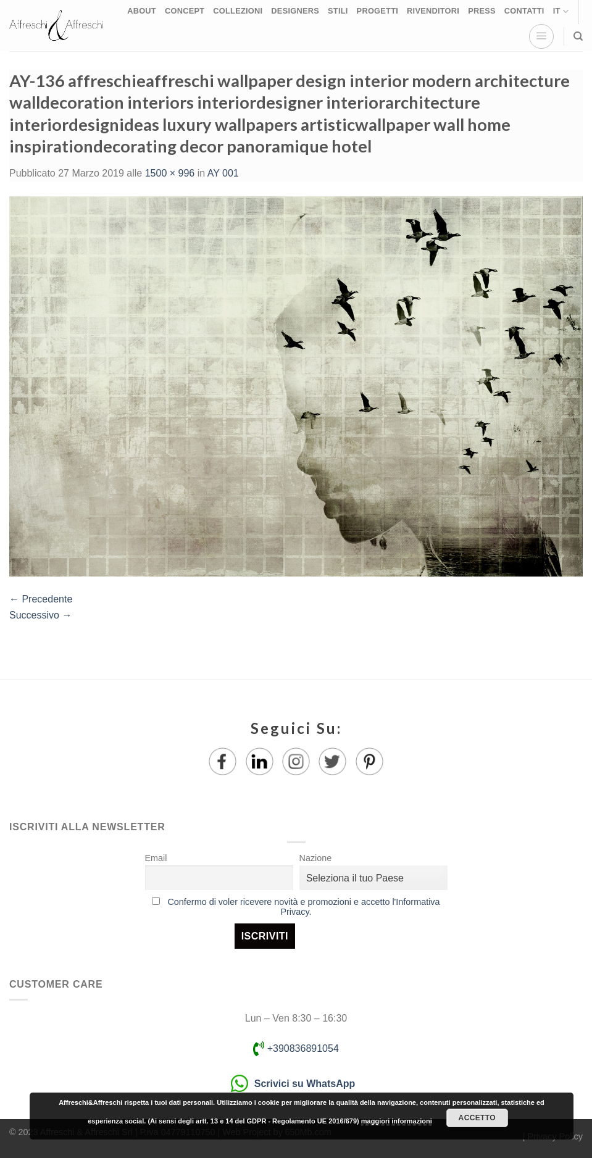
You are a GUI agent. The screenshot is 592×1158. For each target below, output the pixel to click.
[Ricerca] (578, 36)
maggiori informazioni (396, 1121)
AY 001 (223, 173)
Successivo (40, 615)
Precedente (40, 599)
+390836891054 (296, 1048)
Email (156, 858)
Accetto (477, 1118)
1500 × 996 (170, 173)
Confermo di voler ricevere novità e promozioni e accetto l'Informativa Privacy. (303, 907)
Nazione (315, 858)
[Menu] (541, 36)
